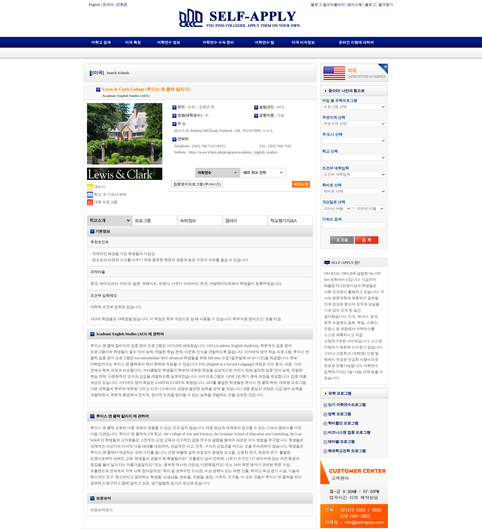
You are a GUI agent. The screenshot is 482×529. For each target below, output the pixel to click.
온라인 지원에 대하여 (356, 42)
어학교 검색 (101, 42)
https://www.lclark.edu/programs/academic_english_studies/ (233, 152)
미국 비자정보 (303, 42)
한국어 (108, 4)
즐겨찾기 (385, 4)
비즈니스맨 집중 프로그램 (349, 432)
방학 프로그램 (339, 414)
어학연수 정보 (168, 42)
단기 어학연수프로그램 (347, 405)
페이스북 (354, 4)
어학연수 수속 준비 (218, 42)
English (94, 4)
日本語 (121, 4)
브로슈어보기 (101, 510)
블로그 (370, 4)
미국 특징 (133, 42)
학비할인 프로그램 (343, 423)
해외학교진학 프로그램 (347, 451)
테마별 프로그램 (341, 442)
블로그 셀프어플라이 (328, 4)
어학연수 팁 (264, 42)
